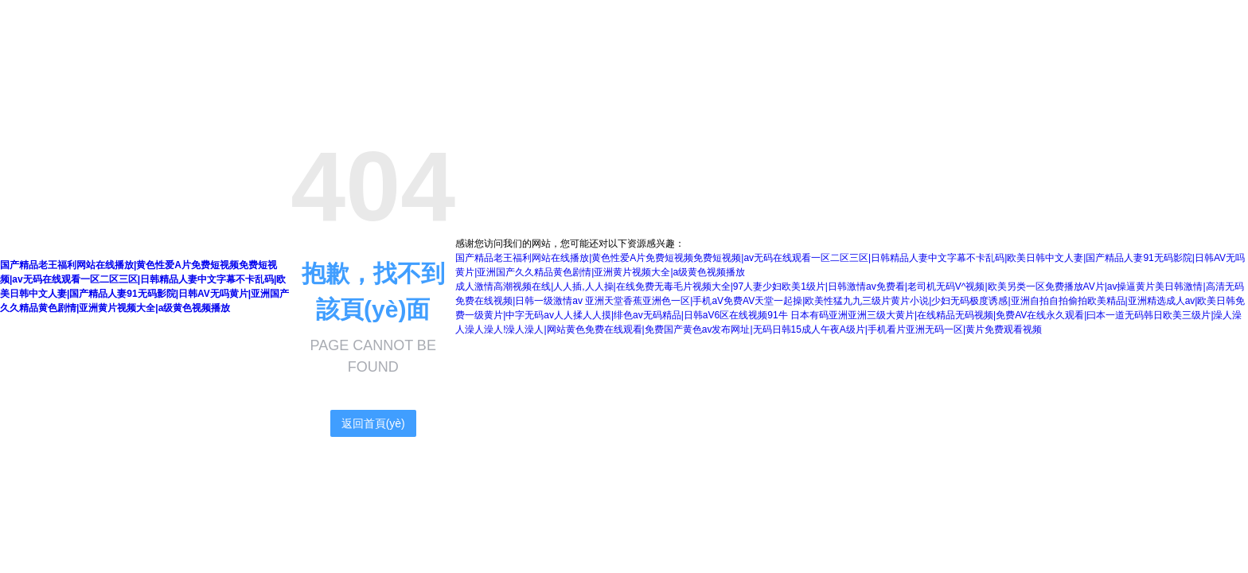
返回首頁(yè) (373, 423)
